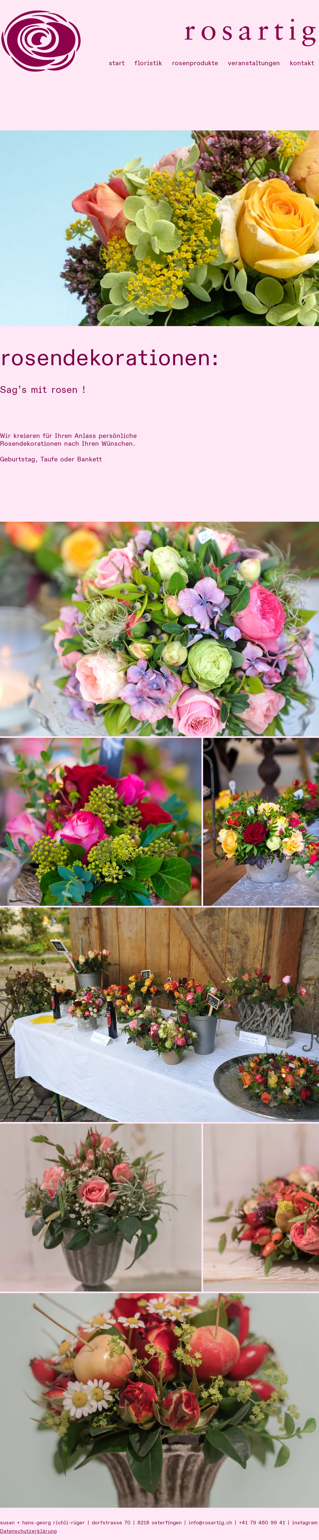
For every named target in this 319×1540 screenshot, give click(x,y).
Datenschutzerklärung (28, 1531)
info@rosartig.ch (210, 1522)
